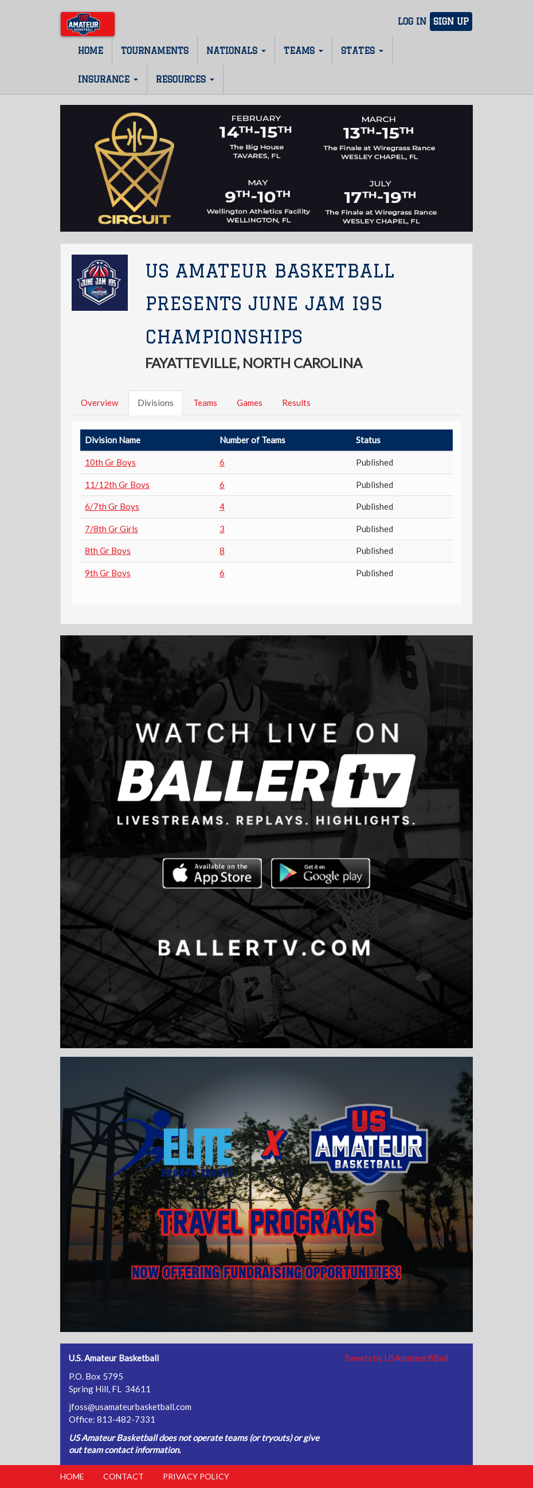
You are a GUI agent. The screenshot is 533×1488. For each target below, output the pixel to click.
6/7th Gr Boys (112, 506)
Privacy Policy (196, 1476)
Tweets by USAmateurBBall (396, 1358)
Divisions (156, 402)
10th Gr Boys (110, 462)
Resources (185, 79)
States (362, 51)
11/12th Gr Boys (117, 484)
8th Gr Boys (108, 550)
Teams (303, 51)
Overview (99, 402)
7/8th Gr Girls (111, 529)
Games (249, 402)
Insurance (108, 79)
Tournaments (155, 51)
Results (296, 402)
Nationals (236, 51)
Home (90, 51)
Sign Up (451, 21)
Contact (123, 1476)
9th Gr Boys (108, 573)
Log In (412, 21)
